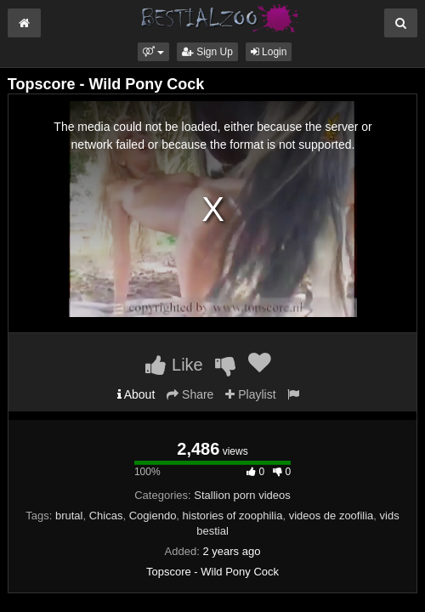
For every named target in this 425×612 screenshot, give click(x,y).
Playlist (250, 394)
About (136, 394)
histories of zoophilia (233, 515)
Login (269, 52)
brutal (69, 515)
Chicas (106, 515)
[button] (153, 51)
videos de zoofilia (331, 515)
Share (190, 394)
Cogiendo (153, 515)
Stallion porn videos (242, 495)
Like (173, 364)
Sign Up (207, 52)
